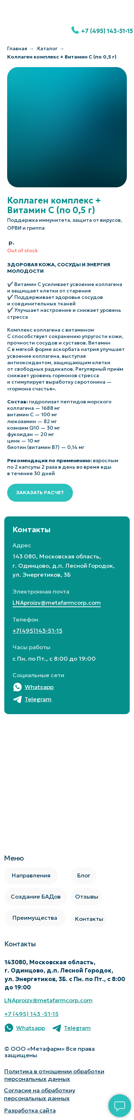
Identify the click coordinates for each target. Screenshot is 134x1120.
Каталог (47, 48)
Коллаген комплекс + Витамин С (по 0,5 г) (61, 56)
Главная (17, 48)
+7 (8, 1014)
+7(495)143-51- (34, 630)
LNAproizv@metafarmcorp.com (57, 602)
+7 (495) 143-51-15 (107, 31)
